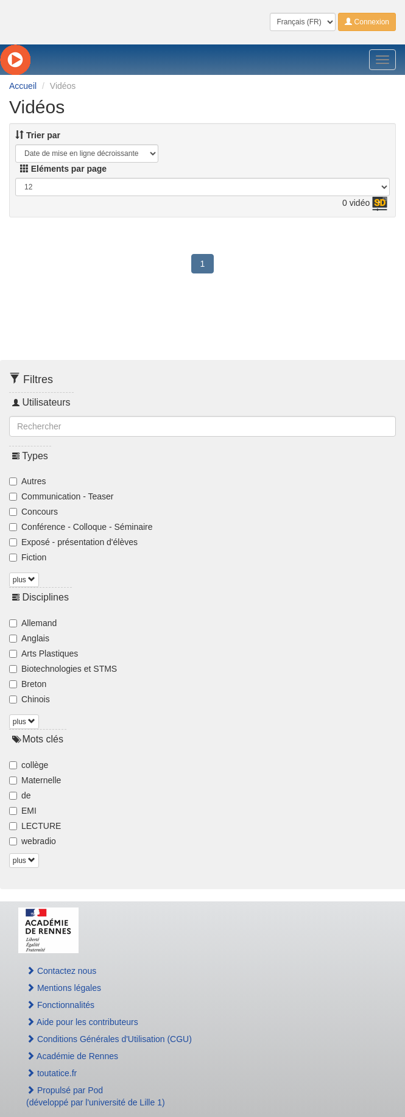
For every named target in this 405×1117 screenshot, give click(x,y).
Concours (33, 511)
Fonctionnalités (60, 1005)
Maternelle (35, 780)
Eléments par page (63, 169)
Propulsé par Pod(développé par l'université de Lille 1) (95, 1096)
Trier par (37, 135)
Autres (27, 481)
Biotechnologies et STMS (63, 669)
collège (28, 765)
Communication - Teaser (61, 496)
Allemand (33, 623)
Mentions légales (63, 988)
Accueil (23, 86)
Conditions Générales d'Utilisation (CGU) (109, 1039)
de (20, 795)
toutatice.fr (51, 1073)
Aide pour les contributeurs (82, 1022)
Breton (27, 684)
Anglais (29, 638)
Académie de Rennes (72, 1056)
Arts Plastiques (43, 653)
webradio (32, 841)
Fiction (27, 557)
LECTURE (35, 826)
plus (24, 580)
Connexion (367, 22)
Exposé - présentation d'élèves (73, 542)
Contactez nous (61, 971)
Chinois (29, 699)
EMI (23, 811)
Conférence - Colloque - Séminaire (81, 527)
